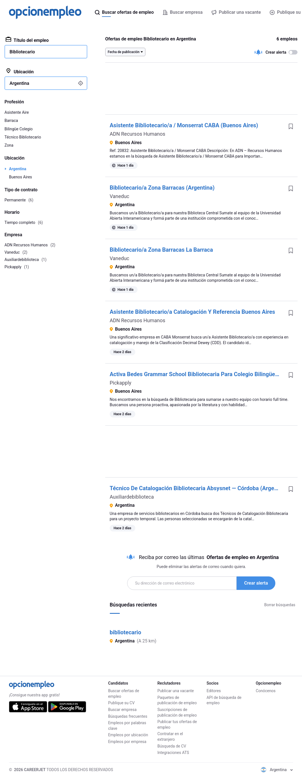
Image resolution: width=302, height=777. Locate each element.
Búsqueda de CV (171, 746)
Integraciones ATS (173, 752)
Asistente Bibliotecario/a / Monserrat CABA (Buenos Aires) (184, 125)
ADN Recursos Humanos (137, 134)
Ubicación (20, 71)
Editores (214, 691)
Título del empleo (27, 40)
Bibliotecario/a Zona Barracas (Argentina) (162, 187)
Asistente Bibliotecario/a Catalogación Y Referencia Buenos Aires (192, 311)
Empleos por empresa (127, 741)
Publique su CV (121, 703)
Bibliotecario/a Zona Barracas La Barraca (161, 249)
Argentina (17, 169)
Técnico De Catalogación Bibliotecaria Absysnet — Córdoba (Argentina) (199, 488)
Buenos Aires (20, 177)
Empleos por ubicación (128, 735)
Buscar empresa (122, 709)
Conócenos (266, 691)
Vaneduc (119, 196)
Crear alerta (256, 583)
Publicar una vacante (175, 691)
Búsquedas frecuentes (127, 716)
